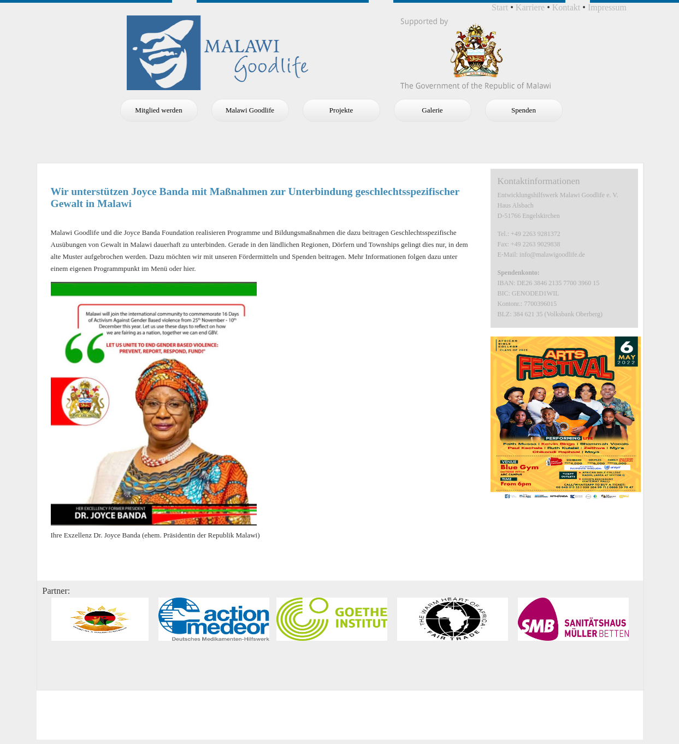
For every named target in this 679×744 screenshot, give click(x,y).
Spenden (523, 110)
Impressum (607, 7)
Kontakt (566, 7)
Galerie (432, 110)
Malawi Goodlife (250, 110)
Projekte (341, 110)
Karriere (530, 7)
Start (500, 7)
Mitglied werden (158, 110)
